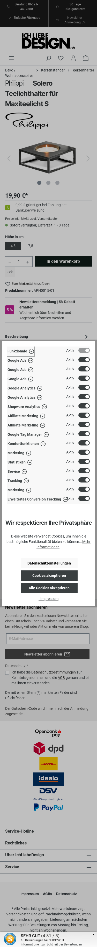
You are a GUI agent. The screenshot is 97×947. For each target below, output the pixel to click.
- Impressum (48, 599)
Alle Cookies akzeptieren (49, 588)
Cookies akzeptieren (49, 575)
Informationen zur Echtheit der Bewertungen (51, 944)
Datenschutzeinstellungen (49, 563)
